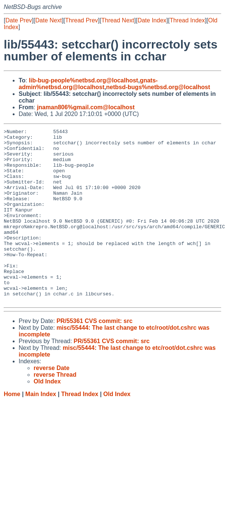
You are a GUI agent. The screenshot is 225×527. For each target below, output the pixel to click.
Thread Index (187, 20)
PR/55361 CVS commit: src (94, 355)
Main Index (40, 429)
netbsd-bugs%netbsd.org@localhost (158, 87)
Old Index (117, 429)
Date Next (48, 20)
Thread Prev (81, 20)
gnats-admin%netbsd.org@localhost (88, 83)
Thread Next (117, 20)
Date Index (151, 20)
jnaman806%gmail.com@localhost (86, 107)
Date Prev (18, 20)
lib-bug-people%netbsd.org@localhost (83, 80)
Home (12, 429)
